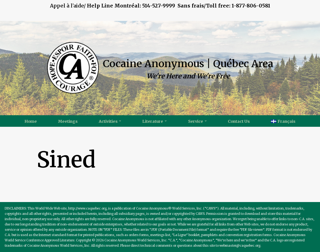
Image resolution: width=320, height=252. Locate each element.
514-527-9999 (173, 5)
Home (31, 121)
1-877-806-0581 (251, 5)
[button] (120, 121)
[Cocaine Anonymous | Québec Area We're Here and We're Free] (160, 68)
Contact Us (239, 121)
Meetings (68, 121)
